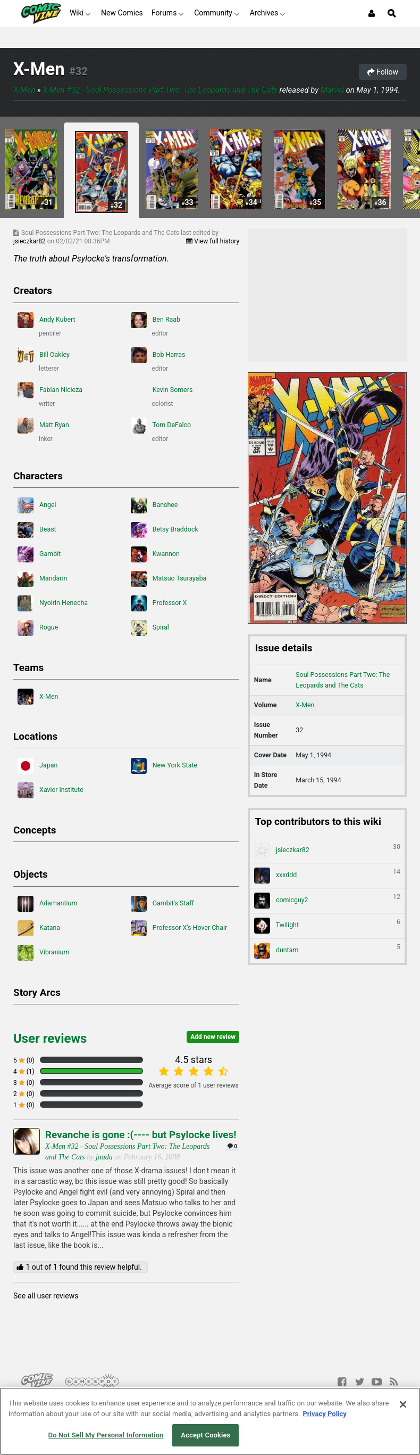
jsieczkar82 (30, 241)
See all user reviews (45, 1295)
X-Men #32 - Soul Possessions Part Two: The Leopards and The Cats (160, 90)
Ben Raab (156, 320)
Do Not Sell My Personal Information (106, 1435)
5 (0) (24, 1060)
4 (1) (24, 1071)
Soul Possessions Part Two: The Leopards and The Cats (343, 680)
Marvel (332, 90)
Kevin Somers (162, 390)
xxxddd (327, 876)
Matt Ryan (43, 426)
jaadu (104, 1157)
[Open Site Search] (391, 13)
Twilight (327, 926)
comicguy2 (327, 901)
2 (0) (24, 1094)
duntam (327, 951)
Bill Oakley (44, 355)
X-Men (39, 69)
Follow (382, 72)
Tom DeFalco (161, 426)
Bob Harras (158, 355)
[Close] (403, 1404)
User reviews (50, 1038)
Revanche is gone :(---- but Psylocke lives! (140, 1135)
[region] (210, 1421)
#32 (78, 71)
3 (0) (24, 1082)
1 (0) (24, 1105)
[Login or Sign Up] (371, 13)
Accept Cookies (205, 1435)
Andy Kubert (46, 320)
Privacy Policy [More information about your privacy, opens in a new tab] (324, 1414)
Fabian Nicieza (50, 390)
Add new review (213, 1037)
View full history (212, 241)
